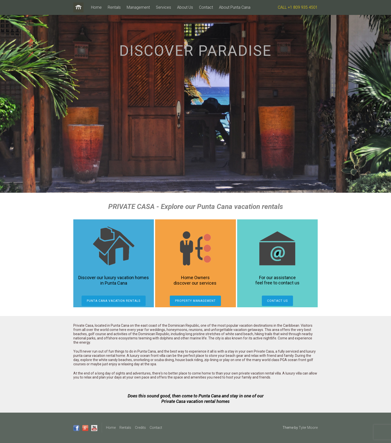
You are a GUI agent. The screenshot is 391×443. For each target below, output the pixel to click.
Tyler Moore (308, 428)
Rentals (114, 7)
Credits (140, 428)
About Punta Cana (234, 7)
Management (138, 7)
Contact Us (277, 301)
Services (163, 7)
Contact (206, 7)
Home (96, 7)
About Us (185, 7)
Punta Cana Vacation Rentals (113, 301)
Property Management (195, 301)
